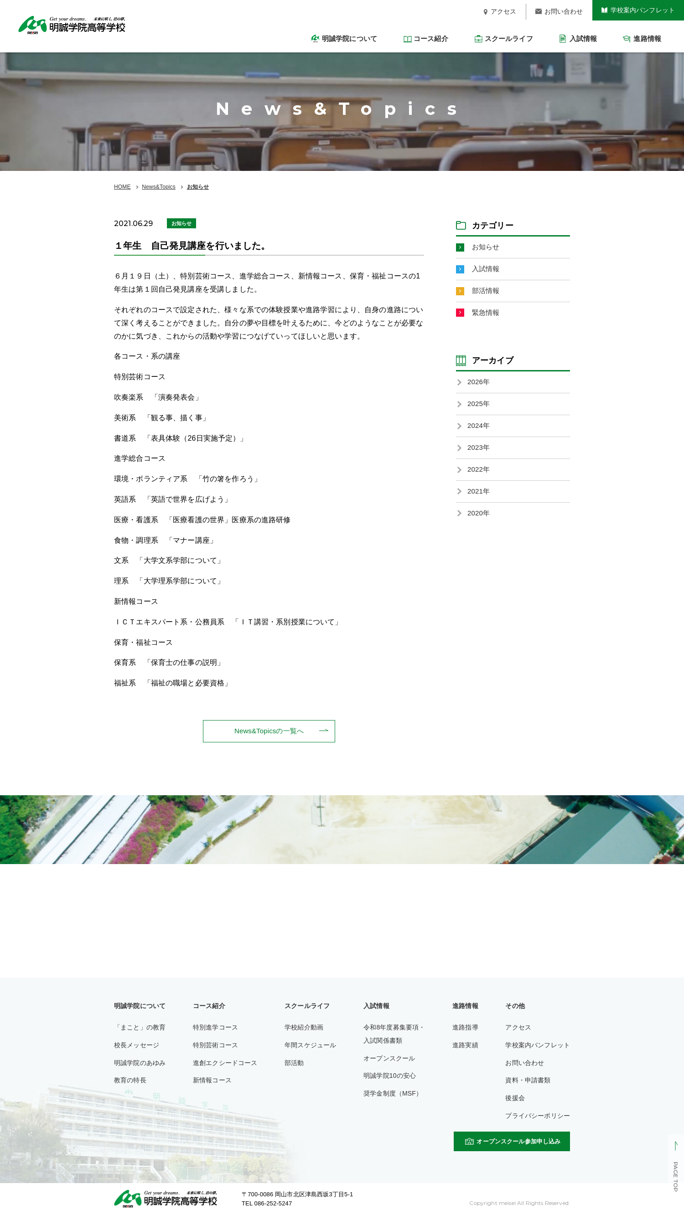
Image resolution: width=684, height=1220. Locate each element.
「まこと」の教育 (140, 1028)
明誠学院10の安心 (389, 1076)
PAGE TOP (675, 1177)
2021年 (479, 499)
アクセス (518, 1028)
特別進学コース (215, 1028)
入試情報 (487, 270)
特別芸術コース (215, 1046)
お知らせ (198, 187)
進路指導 (465, 1028)
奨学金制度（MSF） (392, 1094)
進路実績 (465, 1046)
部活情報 (487, 293)
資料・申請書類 (527, 1081)
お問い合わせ (524, 1063)
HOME (122, 187)
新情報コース (212, 1081)
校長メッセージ (136, 1046)
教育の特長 (130, 1081)
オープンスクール (389, 1059)
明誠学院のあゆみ (140, 1063)
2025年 (479, 408)
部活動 (294, 1063)
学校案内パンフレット (537, 1046)
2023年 (479, 454)
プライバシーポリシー (537, 1116)
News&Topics (159, 187)
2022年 (479, 476)
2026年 (479, 386)
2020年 (479, 522)
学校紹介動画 (304, 1028)
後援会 (514, 1098)
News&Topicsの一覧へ (269, 731)
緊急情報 (487, 315)
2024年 (479, 431)
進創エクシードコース (225, 1063)
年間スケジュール (310, 1046)
